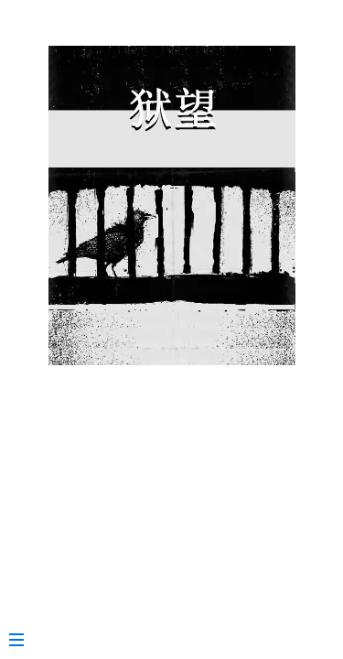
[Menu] (25, 632)
